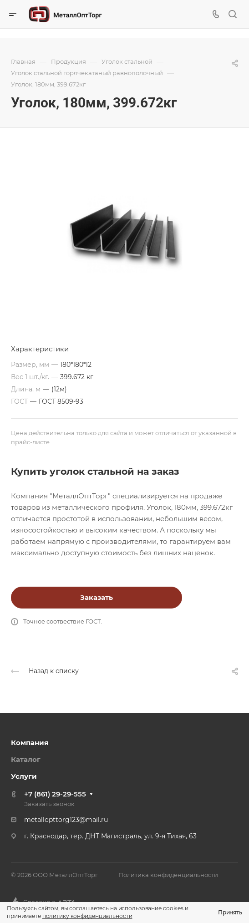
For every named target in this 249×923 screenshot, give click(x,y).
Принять (230, 912)
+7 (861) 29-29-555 (55, 794)
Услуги (24, 776)
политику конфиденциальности (87, 916)
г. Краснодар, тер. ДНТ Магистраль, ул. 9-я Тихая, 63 (110, 836)
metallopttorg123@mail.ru (66, 820)
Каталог (26, 759)
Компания (29, 742)
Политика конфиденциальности (168, 874)
